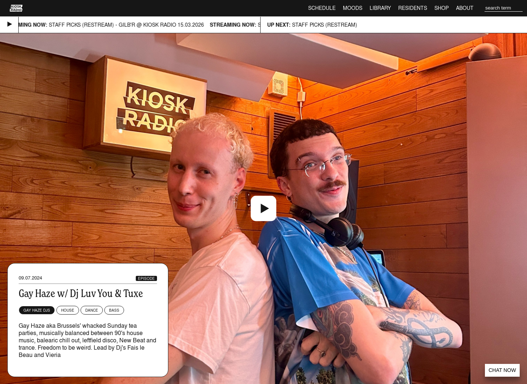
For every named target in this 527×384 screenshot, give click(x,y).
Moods (352, 7)
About (465, 7)
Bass (114, 310)
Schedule (322, 7)
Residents (412, 7)
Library (380, 7)
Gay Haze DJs (36, 310)
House (67, 310)
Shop (441, 7)
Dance (91, 310)
